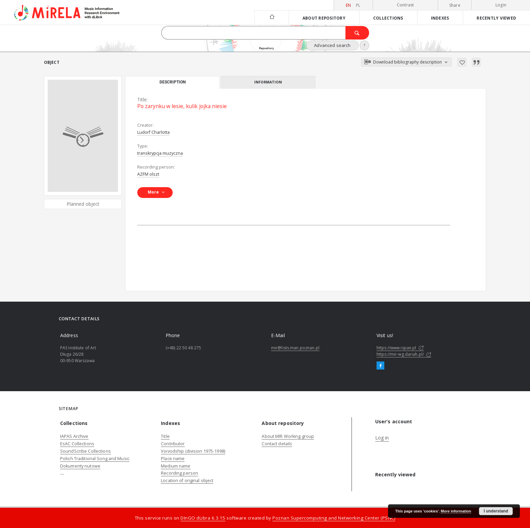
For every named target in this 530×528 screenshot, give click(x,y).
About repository (324, 18)
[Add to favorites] (461, 62)
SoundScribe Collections (85, 451)
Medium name (175, 466)
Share (454, 5)
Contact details (277, 444)
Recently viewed (496, 18)
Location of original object (187, 480)
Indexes (440, 18)
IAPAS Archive (74, 436)
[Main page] (272, 17)
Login (501, 5)
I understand (496, 511)
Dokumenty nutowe (80, 466)
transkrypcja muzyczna (160, 153)
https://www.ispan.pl (400, 348)
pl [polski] (358, 5)
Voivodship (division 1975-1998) (193, 451)
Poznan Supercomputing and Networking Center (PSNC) (333, 518)
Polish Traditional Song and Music (94, 458)
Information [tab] (268, 81)
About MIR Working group (288, 436)
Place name (173, 458)
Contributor (173, 444)
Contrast (405, 5)
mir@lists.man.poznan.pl (295, 348)
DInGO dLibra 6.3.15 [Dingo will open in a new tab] (202, 518)
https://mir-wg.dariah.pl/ (404, 354)
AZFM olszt (148, 174)
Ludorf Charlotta (153, 132)
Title (165, 436)
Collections (388, 18)
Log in (382, 437)
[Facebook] (380, 366)
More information (456, 511)
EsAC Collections (77, 444)
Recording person (179, 473)
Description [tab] (173, 82)
